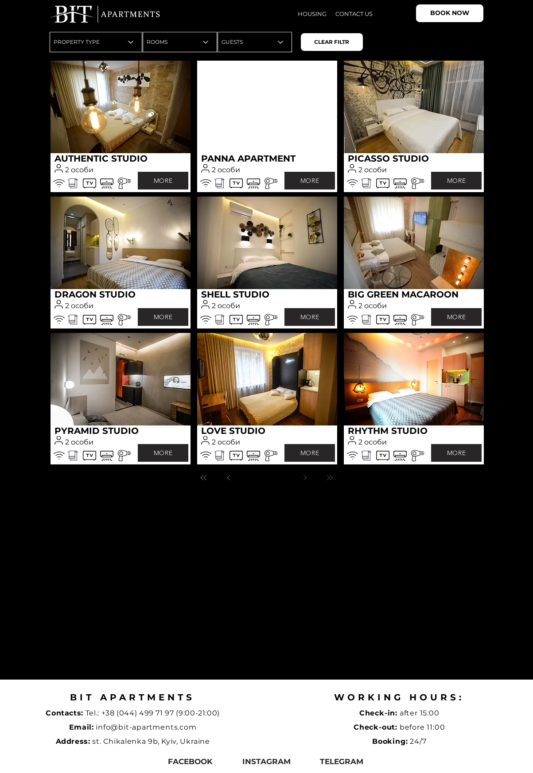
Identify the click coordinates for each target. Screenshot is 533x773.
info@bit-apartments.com (146, 727)
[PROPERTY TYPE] (96, 42)
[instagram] (266, 761)
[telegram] (342, 761)
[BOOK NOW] (449, 13)
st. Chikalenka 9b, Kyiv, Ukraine (151, 741)
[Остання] (329, 478)
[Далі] (305, 478)
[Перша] (204, 478)
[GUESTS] (255, 42)
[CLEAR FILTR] (332, 42)
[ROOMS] (180, 42)
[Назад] (228, 478)
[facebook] (190, 761)
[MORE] (163, 180)
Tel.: (93, 713)
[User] (58, 168)
